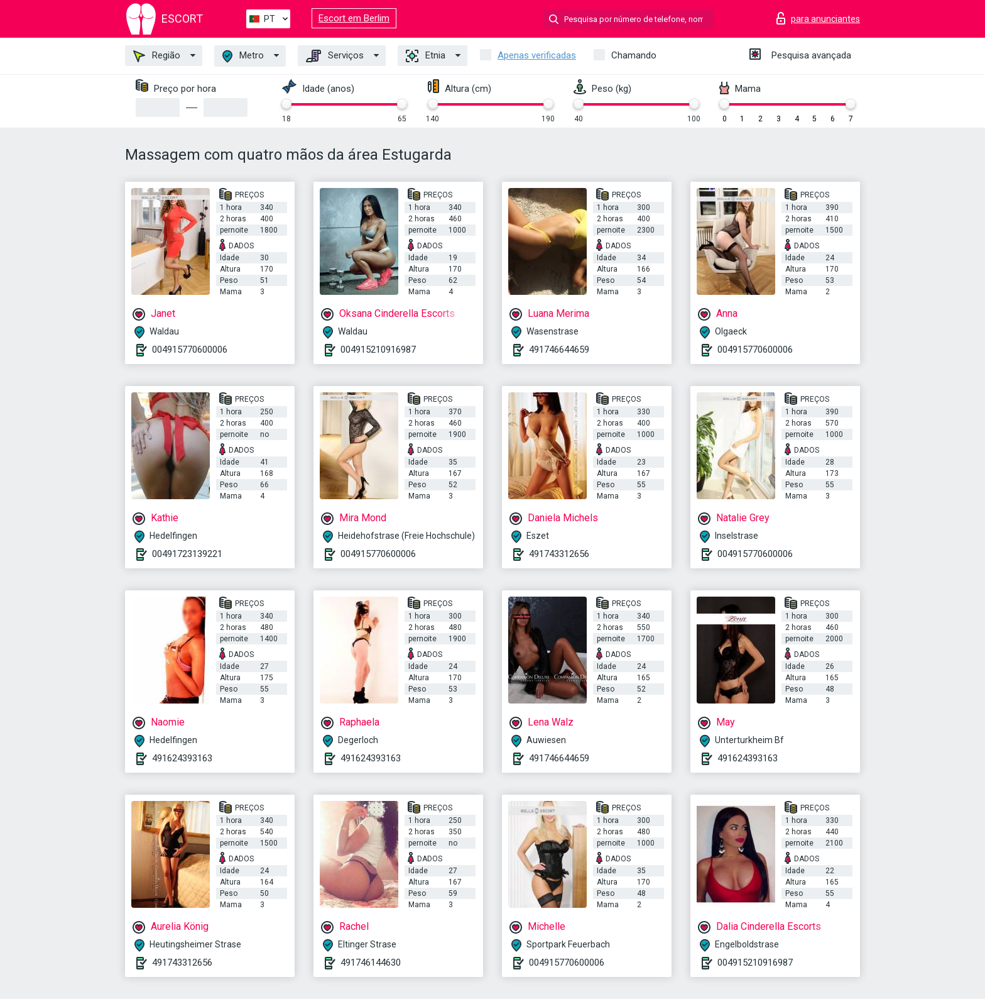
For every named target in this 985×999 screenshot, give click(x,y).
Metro (243, 56)
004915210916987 (378, 349)
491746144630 (370, 962)
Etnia (425, 56)
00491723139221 (187, 554)
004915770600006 (189, 349)
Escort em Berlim (353, 18)
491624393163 (182, 758)
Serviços (335, 56)
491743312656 (559, 554)
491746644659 (559, 349)
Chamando (633, 55)
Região (156, 56)
